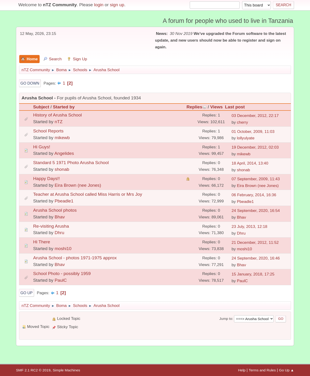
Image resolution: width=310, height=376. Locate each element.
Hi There (41, 241)
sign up (117, 4)
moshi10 (63, 248)
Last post (235, 106)
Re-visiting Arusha (51, 226)
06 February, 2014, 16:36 (253, 195)
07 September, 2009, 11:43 (255, 179)
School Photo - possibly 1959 (62, 273)
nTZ (59, 121)
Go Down (29, 83)
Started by (64, 106)
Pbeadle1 (64, 201)
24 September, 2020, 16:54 (255, 210)
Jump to (225, 319)
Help (242, 370)
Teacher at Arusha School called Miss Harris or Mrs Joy (87, 194)
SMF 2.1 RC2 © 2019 (33, 370)
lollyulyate (245, 138)
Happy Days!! (46, 178)
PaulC (61, 280)
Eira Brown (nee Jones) (78, 185)
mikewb (62, 137)
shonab (62, 169)
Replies (196, 106)
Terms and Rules (262, 370)
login (99, 4)
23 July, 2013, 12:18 (249, 226)
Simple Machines (66, 370)
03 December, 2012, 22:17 (255, 115)
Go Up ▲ (286, 370)
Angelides (64, 153)
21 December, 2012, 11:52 (255, 242)
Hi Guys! (41, 146)
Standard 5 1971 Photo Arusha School (71, 162)
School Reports (48, 130)
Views (216, 106)
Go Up (26, 293)
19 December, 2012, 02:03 (255, 147)
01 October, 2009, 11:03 (252, 131)
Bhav (60, 216)
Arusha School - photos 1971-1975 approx (75, 257)
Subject (41, 106)
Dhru (59, 232)
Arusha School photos (55, 210)
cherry (242, 122)
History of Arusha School (57, 115)
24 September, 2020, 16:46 (255, 258)
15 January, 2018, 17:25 (252, 274)
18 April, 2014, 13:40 (249, 163)
